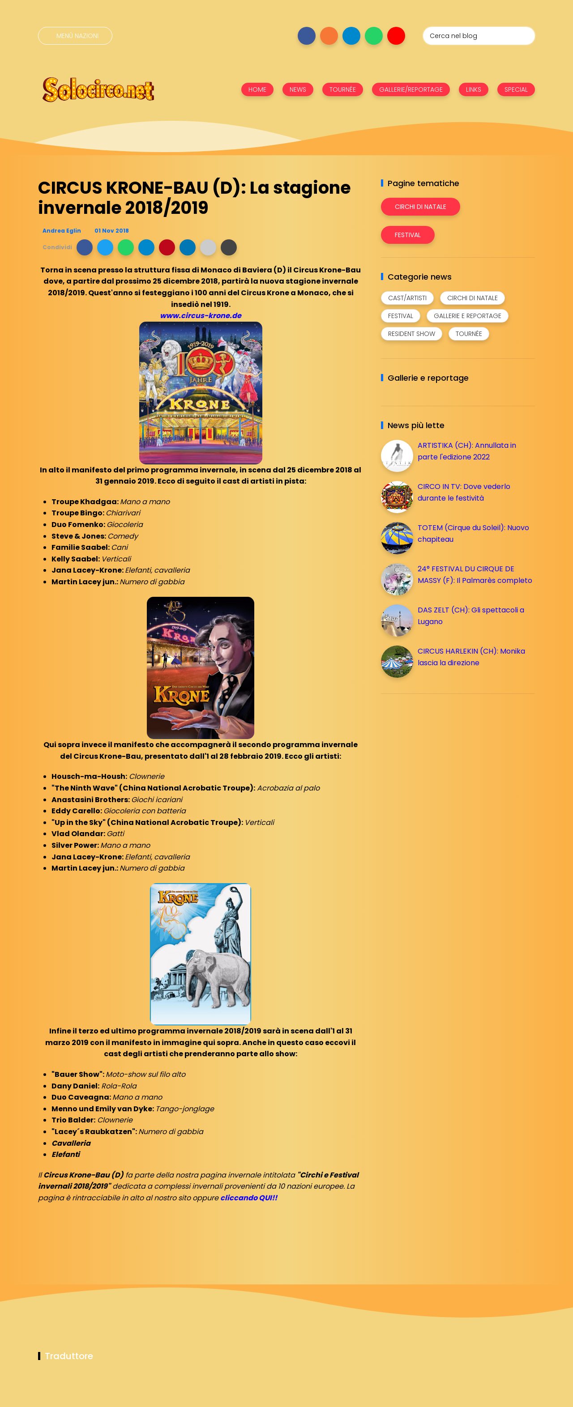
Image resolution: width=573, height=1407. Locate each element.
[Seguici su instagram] (329, 36)
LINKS (473, 89)
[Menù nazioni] (75, 36)
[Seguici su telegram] (351, 36)
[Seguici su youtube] (396, 36)
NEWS (298, 89)
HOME (257, 89)
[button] (85, 247)
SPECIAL (516, 89)
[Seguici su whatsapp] (374, 36)
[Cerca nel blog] (479, 36)
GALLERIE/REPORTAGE (411, 89)
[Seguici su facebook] (307, 36)
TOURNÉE (342, 89)
